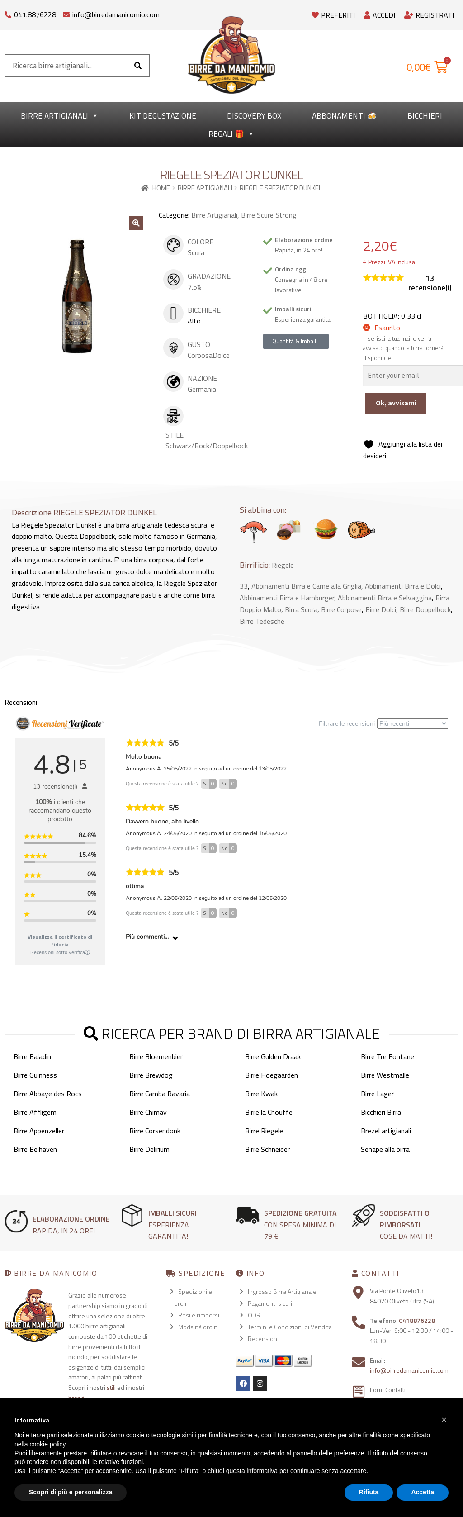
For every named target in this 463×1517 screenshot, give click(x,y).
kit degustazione (162, 116)
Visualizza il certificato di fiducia (60, 940)
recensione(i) (430, 283)
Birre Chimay (148, 1112)
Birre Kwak (261, 1093)
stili (111, 1387)
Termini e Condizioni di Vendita (290, 1327)
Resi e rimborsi (198, 1315)
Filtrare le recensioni (383, 723)
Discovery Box (254, 116)
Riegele (283, 565)
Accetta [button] (422, 1492)
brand (76, 1398)
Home (161, 188)
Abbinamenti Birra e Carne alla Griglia (306, 585)
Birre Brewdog (151, 1075)
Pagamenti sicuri (270, 1303)
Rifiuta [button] (369, 1492)
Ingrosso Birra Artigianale (282, 1291)
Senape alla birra (385, 1149)
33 (244, 585)
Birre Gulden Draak (273, 1056)
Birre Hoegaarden (271, 1075)
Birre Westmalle (385, 1075)
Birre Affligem (35, 1112)
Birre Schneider (267, 1149)
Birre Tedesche (262, 621)
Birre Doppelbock (425, 609)
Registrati (429, 15)
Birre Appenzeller (39, 1130)
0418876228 (417, 1320)
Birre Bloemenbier (156, 1056)
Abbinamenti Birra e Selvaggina (385, 597)
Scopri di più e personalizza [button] (70, 1492)
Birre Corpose (341, 609)
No (229, 784)
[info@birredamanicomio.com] (66, 12)
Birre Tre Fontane (387, 1056)
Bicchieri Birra (381, 1112)
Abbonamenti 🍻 (344, 116)
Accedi (379, 15)
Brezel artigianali (386, 1130)
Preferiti (333, 15)
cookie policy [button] (47, 1444)
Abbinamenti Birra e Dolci (403, 585)
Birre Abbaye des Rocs (48, 1093)
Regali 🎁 (231, 134)
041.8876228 (35, 14)
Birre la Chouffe (269, 1112)
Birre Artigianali (60, 116)
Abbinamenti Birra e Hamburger (287, 597)
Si (210, 784)
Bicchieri (424, 116)
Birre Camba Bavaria (159, 1093)
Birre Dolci (380, 609)
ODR (254, 1315)
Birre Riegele (264, 1130)
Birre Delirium (149, 1149)
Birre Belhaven (35, 1149)
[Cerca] (138, 65)
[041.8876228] (8, 12)
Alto (194, 320)
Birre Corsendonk (154, 1130)
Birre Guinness (35, 1075)
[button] (136, 223)
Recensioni (263, 1338)
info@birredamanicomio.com (116, 14)
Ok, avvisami (396, 402)
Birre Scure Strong (269, 214)
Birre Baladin (32, 1056)
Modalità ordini (198, 1327)
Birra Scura (301, 609)
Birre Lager (377, 1093)
